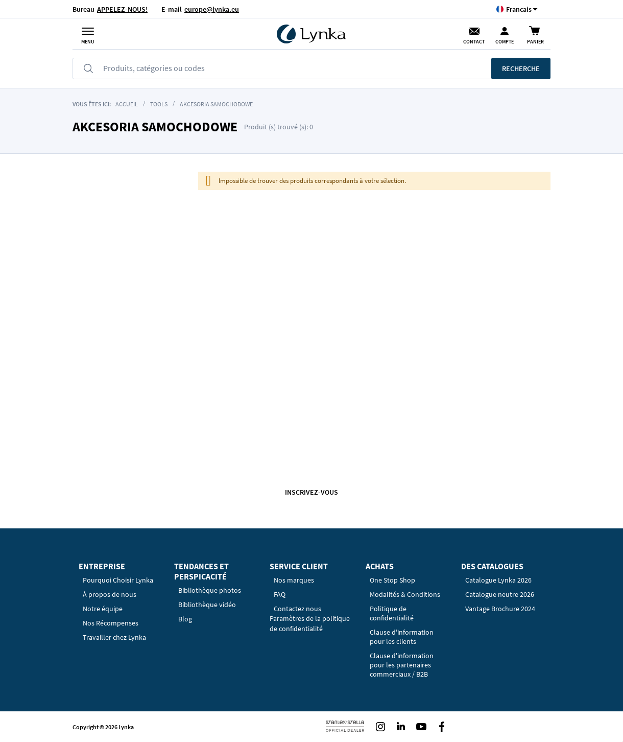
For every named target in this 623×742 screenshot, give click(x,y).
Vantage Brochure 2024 (500, 608)
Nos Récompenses (110, 623)
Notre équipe (103, 608)
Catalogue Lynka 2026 (498, 580)
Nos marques (294, 580)
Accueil (126, 104)
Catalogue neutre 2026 (499, 594)
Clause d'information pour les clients (402, 637)
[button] (518, 9)
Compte (504, 41)
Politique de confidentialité (392, 613)
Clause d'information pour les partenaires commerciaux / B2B (402, 665)
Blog (185, 618)
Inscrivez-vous (311, 492)
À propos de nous (109, 594)
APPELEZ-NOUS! (122, 9)
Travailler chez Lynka (114, 637)
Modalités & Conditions (405, 594)
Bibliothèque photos (209, 590)
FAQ (279, 594)
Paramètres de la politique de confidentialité (310, 623)
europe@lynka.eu (211, 9)
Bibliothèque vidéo (207, 604)
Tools (158, 104)
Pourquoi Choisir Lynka (118, 580)
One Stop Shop (392, 580)
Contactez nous (297, 608)
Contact (474, 41)
